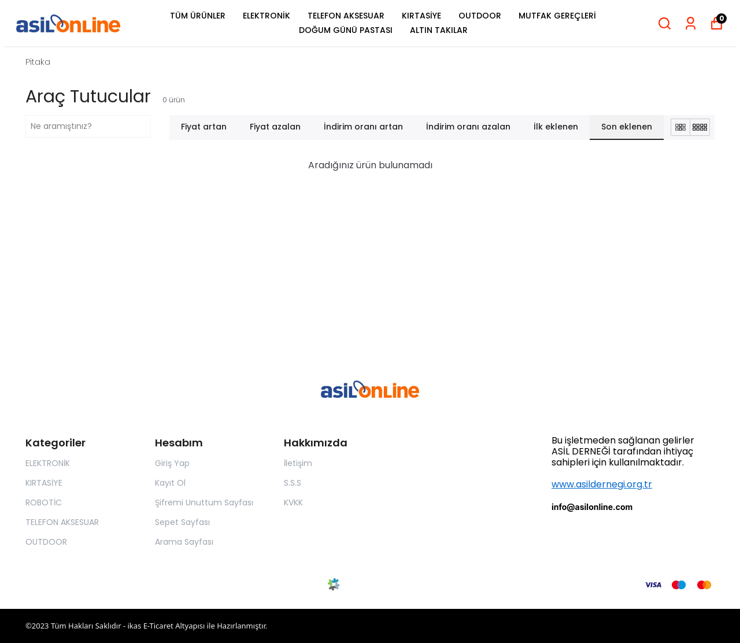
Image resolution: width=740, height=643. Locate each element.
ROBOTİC (43, 502)
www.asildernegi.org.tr (602, 484)
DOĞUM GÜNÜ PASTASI (346, 30)
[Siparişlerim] (690, 23)
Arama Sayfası (184, 542)
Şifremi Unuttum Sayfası (204, 502)
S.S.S (292, 483)
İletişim (298, 463)
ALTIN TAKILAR (439, 30)
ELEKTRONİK (266, 15)
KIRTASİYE (421, 15)
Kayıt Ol (170, 483)
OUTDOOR (479, 15)
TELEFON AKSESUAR (346, 15)
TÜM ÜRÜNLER (197, 15)
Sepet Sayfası (182, 522)
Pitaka (37, 62)
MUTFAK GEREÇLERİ (557, 15)
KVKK (293, 502)
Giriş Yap (172, 463)
